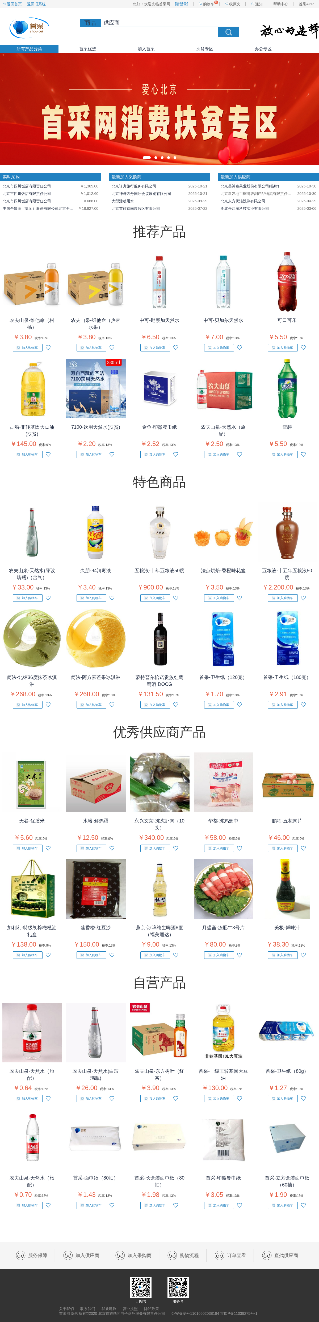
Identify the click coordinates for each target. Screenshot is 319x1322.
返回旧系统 (36, 4)
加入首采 (146, 49)
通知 (259, 4)
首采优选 (87, 49)
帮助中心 (280, 4)
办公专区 (263, 49)
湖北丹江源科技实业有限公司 (245, 208)
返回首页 (14, 4)
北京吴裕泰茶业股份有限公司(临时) (250, 186)
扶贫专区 (204, 49)
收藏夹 (234, 4)
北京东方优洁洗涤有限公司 (243, 201)
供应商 (112, 23)
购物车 (208, 4)
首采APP (306, 4)
